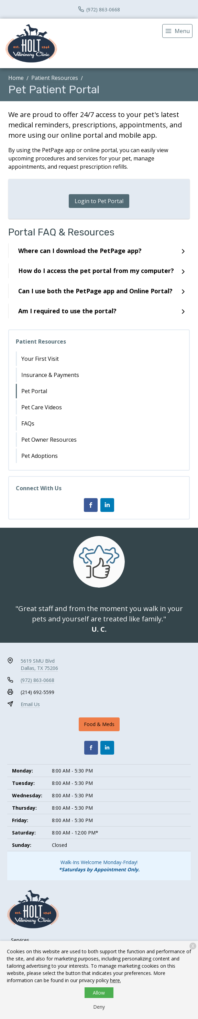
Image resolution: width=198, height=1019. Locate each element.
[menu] (177, 31)
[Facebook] (91, 505)
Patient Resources (54, 78)
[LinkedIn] (107, 505)
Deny (99, 1007)
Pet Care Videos (41, 407)
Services (20, 940)
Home (16, 78)
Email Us (30, 704)
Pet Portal (34, 391)
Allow (99, 992)
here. (115, 980)
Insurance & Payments (50, 375)
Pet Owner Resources (49, 439)
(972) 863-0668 (37, 680)
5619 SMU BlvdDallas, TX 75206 (39, 664)
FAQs (27, 423)
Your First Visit (40, 359)
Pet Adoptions (39, 456)
